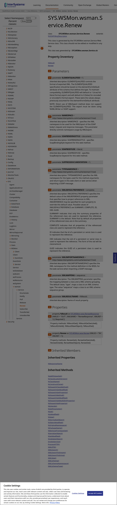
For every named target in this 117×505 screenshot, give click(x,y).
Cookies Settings (78, 496)
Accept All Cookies (95, 496)
